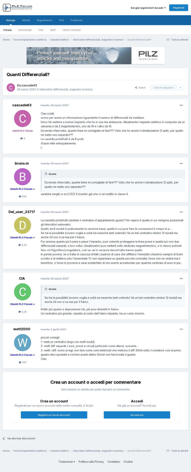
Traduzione (66, 461)
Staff (53, 29)
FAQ (41, 29)
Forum (7, 29)
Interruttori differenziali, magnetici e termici (66, 89)
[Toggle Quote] (46, 173)
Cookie (128, 461)
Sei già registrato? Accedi (148, 7)
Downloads (25, 29)
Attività (26, 20)
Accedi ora (136, 414)
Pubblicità (76, 20)
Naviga (10, 22)
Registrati (178, 7)
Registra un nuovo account (54, 414)
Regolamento (44, 20)
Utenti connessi (71, 29)
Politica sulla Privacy (91, 461)
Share (140, 87)
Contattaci (114, 461)
